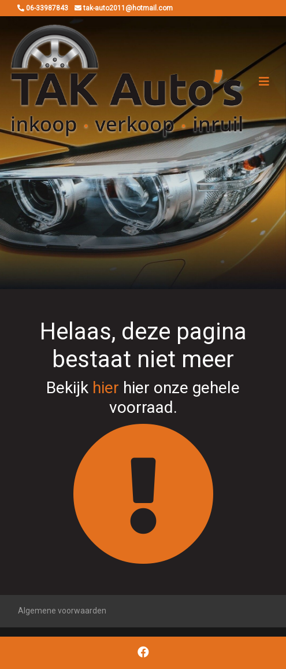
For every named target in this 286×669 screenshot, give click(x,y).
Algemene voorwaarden (62, 610)
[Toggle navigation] (264, 81)
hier (105, 387)
